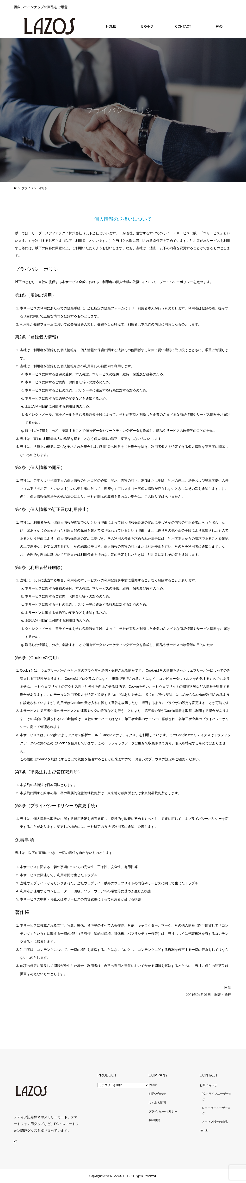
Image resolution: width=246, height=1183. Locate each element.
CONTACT (183, 26)
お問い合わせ (157, 1093)
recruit (152, 1085)
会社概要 (154, 1120)
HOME (111, 26)
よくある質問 (157, 1102)
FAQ (219, 26)
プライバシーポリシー (162, 1111)
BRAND (147, 26)
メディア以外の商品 (215, 1122)
